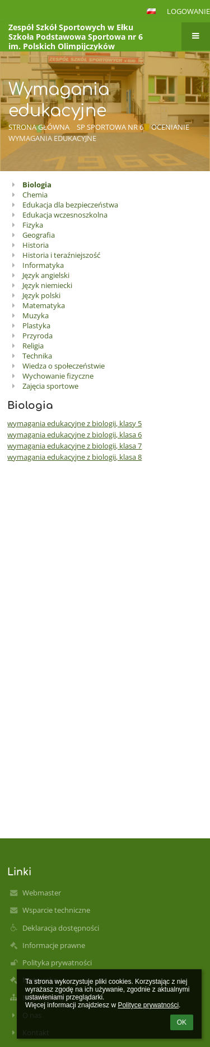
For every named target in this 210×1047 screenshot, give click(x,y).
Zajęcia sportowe (50, 386)
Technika (37, 356)
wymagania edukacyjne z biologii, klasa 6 (74, 435)
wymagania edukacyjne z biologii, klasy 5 (74, 423)
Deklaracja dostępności (60, 928)
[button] (151, 11)
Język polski (41, 295)
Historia (35, 245)
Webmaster (41, 893)
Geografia (38, 235)
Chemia (35, 195)
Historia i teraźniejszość (61, 255)
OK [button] (181, 1022)
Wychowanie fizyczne (58, 376)
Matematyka (43, 305)
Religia (33, 346)
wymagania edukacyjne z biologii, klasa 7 (74, 446)
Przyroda (37, 336)
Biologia (37, 185)
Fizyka (32, 225)
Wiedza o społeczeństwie (63, 366)
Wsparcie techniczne (56, 910)
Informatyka (43, 265)
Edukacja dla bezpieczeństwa (70, 205)
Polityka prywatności (57, 963)
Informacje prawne (53, 945)
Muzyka (35, 315)
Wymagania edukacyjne (52, 138)
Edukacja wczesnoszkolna (65, 215)
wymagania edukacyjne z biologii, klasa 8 (74, 457)
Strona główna (38, 127)
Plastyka (36, 325)
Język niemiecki (47, 285)
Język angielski (45, 275)
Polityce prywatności (148, 1005)
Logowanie (188, 11)
